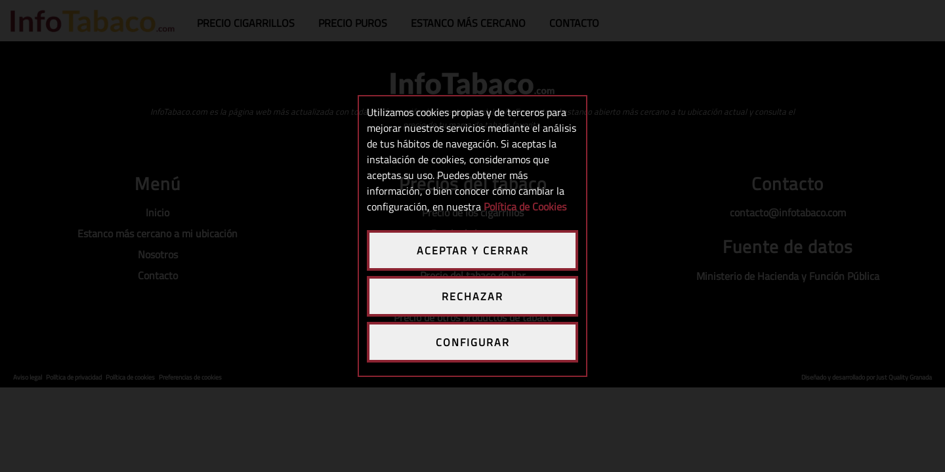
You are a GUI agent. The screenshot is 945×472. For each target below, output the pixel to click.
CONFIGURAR (473, 342)
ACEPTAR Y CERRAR (473, 250)
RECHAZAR (472, 296)
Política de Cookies (525, 206)
